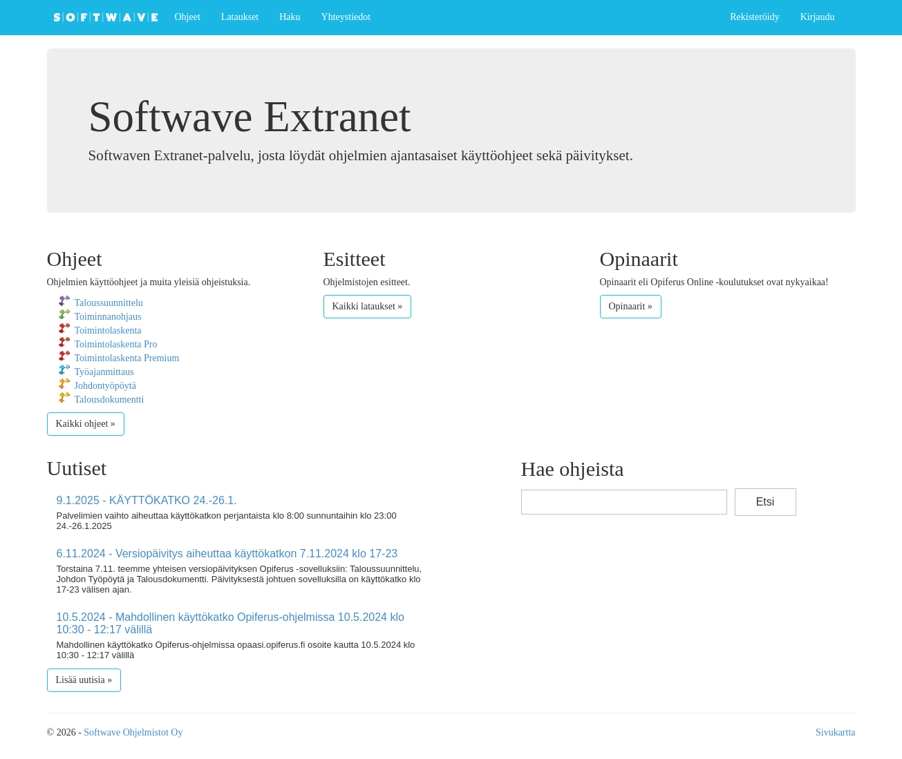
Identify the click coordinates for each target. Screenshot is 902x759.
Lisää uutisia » (84, 680)
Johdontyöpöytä (105, 386)
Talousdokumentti (109, 399)
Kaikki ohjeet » (85, 424)
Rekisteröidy (755, 17)
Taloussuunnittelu (109, 303)
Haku (289, 17)
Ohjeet (187, 17)
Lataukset (240, 17)
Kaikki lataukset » (367, 306)
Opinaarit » (630, 306)
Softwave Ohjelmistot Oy (133, 732)
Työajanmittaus (104, 372)
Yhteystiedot (346, 17)
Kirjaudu (817, 17)
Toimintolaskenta (108, 330)
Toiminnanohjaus (108, 316)
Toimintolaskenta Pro (116, 344)
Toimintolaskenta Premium (127, 358)
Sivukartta (836, 732)
